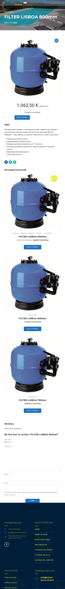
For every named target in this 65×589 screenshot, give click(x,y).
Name (6, 474)
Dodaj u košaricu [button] (32, 247)
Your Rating (7, 439)
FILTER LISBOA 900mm (33, 318)
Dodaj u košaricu (22, 117)
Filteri (38, 233)
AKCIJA (15, 233)
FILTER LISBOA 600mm (33, 236)
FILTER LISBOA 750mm (32, 400)
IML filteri (8, 12)
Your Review (7, 446)
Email (6, 483)
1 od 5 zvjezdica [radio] (5, 442)
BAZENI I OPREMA (27, 233)
